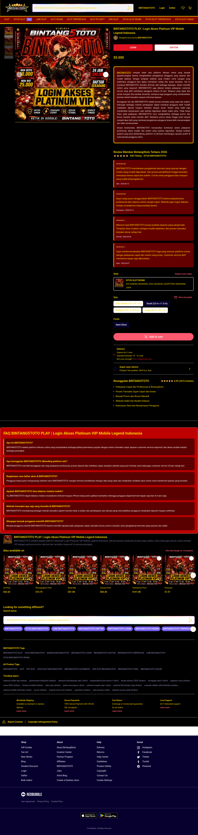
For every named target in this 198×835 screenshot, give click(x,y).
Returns (100, 752)
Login (24, 771)
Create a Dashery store (68, 780)
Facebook (144, 752)
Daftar (24, 775)
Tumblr (143, 761)
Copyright (101, 771)
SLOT (7, 19)
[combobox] (83, 8)
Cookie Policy (57, 801)
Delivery (101, 747)
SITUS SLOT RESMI (132, 19)
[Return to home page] (17, 8)
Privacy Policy (43, 801)
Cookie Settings (104, 780)
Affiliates (61, 761)
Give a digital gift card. (142, 359)
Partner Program (65, 756)
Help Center (102, 756)
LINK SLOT (41, 19)
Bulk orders (26, 780)
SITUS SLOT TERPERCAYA (158, 19)
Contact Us (102, 775)
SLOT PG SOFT (97, 19)
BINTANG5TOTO (124, 73)
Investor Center (64, 752)
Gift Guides (26, 747)
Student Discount (29, 766)
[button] (8, 31)
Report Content (15, 722)
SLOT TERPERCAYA (76, 19)
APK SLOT (114, 19)
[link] (13, 628)
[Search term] (129, 8)
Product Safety (104, 766)
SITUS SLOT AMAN (184, 19)
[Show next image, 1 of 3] (105, 74)
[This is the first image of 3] (19, 74)
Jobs (59, 771)
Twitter (143, 757)
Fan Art (24, 752)
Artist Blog (62, 775)
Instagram (144, 747)
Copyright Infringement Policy (42, 722)
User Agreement (28, 801)
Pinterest (144, 766)
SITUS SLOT (23, 19)
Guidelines (102, 761)
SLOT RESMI (57, 19)
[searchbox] (99, 620)
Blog (23, 761)
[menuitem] (7, 19)
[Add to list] (30, 558)
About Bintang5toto (66, 747)
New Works (26, 756)
